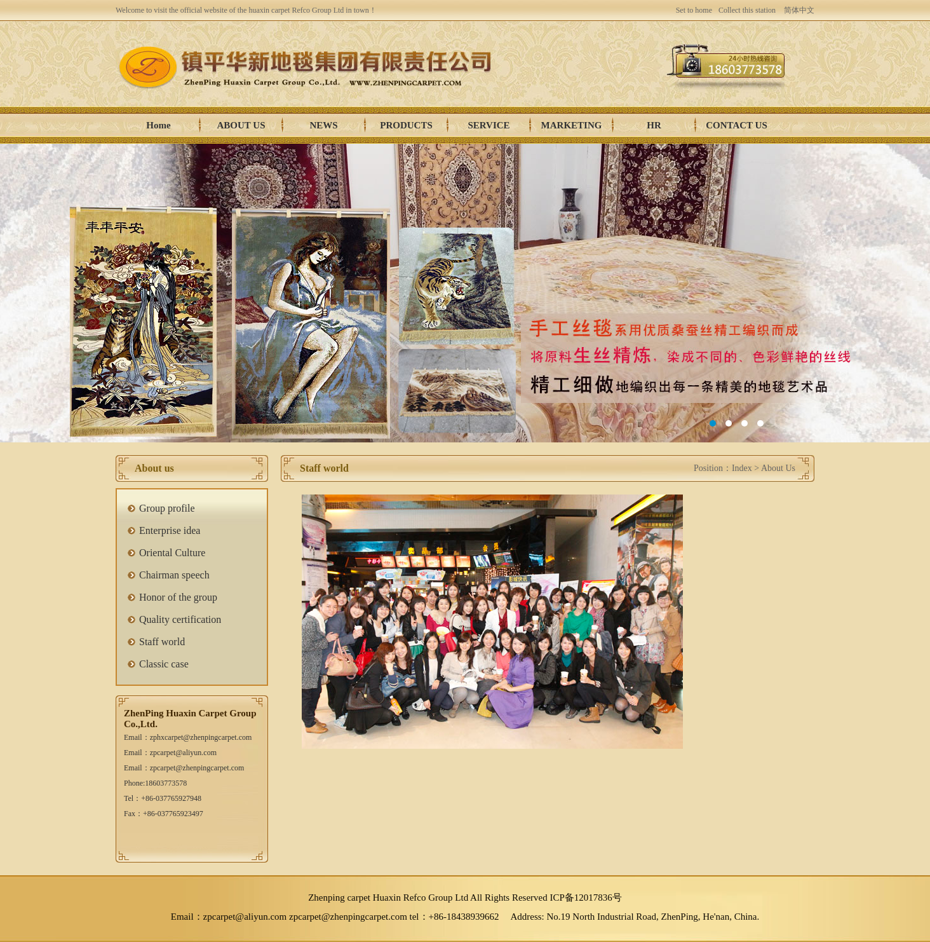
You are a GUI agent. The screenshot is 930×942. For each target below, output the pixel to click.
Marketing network (571, 128)
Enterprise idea (169, 530)
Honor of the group (178, 597)
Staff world (162, 641)
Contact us (736, 125)
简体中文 (799, 10)
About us (241, 125)
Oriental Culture (172, 552)
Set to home (694, 10)
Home (158, 125)
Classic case (164, 664)
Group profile (167, 508)
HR (654, 125)
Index (742, 468)
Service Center (488, 128)
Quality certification (180, 619)
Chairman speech (174, 575)
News (323, 125)
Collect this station (747, 10)
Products (406, 125)
